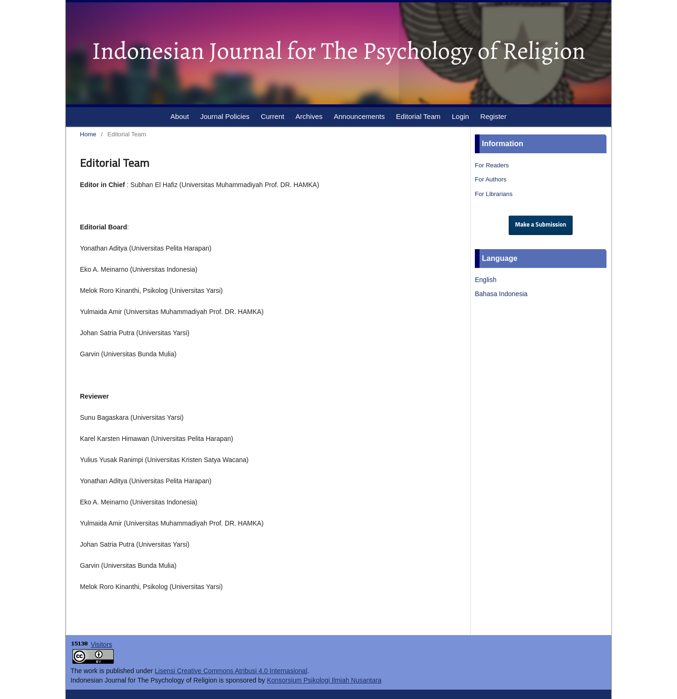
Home (88, 134)
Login (460, 116)
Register (493, 116)
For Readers (492, 165)
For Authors (490, 179)
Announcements (359, 116)
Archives (309, 116)
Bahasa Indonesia (501, 294)
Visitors (101, 644)
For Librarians (493, 193)
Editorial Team (418, 116)
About (180, 116)
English (485, 279)
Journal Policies (225, 116)
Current (272, 116)
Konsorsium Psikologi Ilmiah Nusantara (324, 680)
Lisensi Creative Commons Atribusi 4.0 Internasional (231, 671)
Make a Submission (541, 225)
